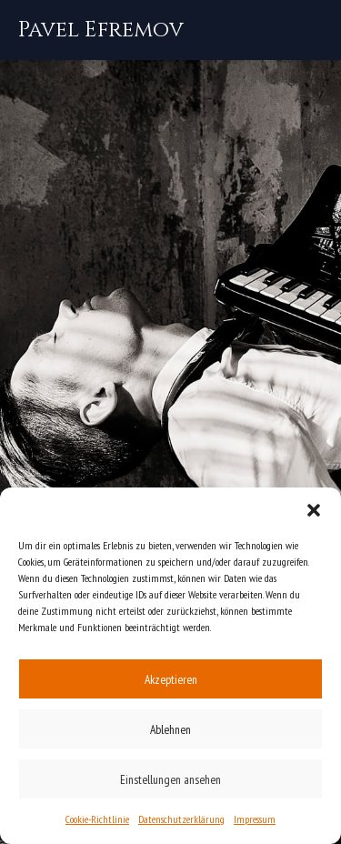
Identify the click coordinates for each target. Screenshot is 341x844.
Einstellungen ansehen (170, 779)
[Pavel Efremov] (101, 30)
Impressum (255, 819)
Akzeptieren (171, 679)
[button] (314, 510)
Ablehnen (170, 729)
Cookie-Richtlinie (97, 819)
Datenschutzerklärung (181, 819)
